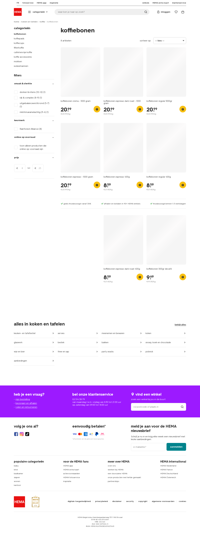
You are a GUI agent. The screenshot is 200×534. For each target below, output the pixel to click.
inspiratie (67, 481)
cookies (182, 501)
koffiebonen (20, 34)
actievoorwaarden (71, 473)
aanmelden (176, 446)
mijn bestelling (23, 399)
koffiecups (19, 43)
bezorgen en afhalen (26, 403)
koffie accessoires (23, 57)
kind (16, 469)
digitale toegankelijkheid (79, 501)
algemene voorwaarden (163, 501)
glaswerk (18, 342)
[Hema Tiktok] (27, 434)
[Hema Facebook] (16, 434)
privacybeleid (101, 501)
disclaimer (117, 501)
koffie (42, 22)
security (130, 501)
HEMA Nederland (168, 466)
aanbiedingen (20, 361)
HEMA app (68, 466)
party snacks (107, 351)
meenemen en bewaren (113, 333)
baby (16, 466)
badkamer (18, 473)
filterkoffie (19, 47)
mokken (18, 61)
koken (148, 333)
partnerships (113, 481)
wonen (17, 481)
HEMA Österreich (168, 477)
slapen (17, 477)
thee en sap (63, 351)
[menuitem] (15, 3)
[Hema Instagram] (22, 434)
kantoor (17, 485)
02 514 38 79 (78, 399)
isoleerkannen (21, 66)
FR (15, 3)
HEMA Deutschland (169, 473)
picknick (149, 351)
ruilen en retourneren (26, 407)
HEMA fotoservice (71, 477)
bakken (105, 342)
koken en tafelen (29, 22)
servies (61, 333)
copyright (142, 501)
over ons (112, 466)
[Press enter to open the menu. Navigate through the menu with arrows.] (38, 12)
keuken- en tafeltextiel (24, 333)
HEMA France (166, 469)
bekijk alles (180, 324)
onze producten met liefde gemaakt (124, 477)
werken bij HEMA (115, 469)
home (16, 22)
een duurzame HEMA (117, 473)
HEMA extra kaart (71, 469)
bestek (61, 342)
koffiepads (19, 38)
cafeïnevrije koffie (23, 52)
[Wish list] (176, 12)
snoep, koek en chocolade (158, 342)
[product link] (80, 72)
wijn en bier (19, 351)
